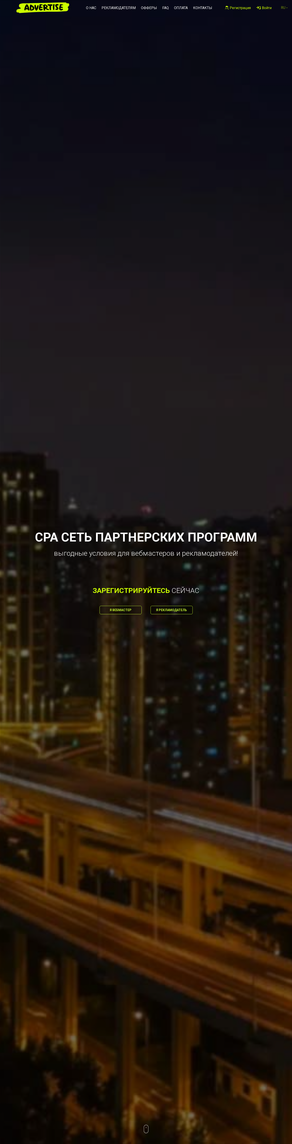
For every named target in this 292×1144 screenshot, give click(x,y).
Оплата (181, 8)
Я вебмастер (120, 610)
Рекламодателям (119, 8)
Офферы (149, 8)
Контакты (202, 8)
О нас (91, 8)
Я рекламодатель (171, 610)
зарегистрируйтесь (131, 590)
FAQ (165, 8)
